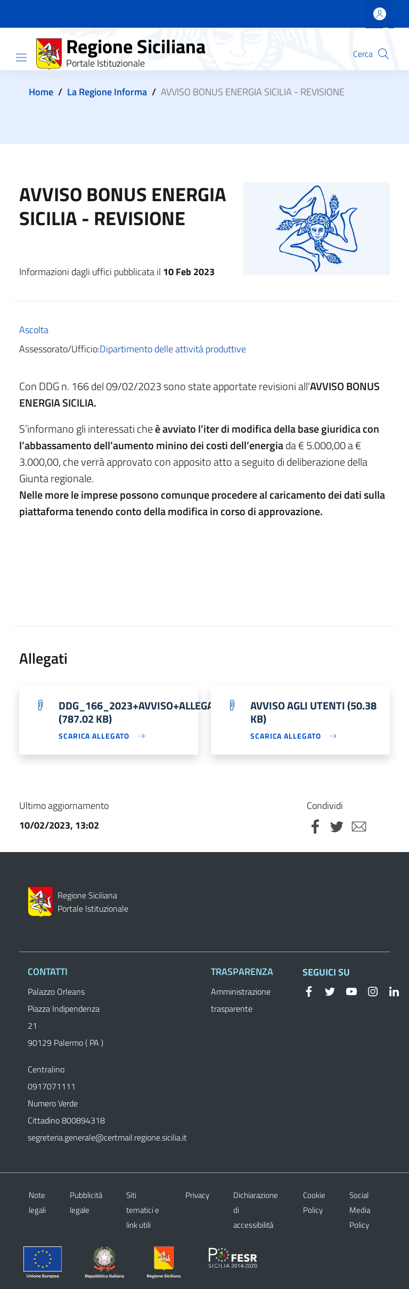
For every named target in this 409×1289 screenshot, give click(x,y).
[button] (383, 53)
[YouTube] (347, 990)
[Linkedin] (389, 990)
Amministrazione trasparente (241, 1000)
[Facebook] (308, 990)
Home (41, 92)
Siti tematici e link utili (142, 1210)
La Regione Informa (107, 92)
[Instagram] (368, 990)
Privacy (197, 1195)
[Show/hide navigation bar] (21, 57)
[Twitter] (326, 990)
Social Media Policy (359, 1210)
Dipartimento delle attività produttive (173, 349)
